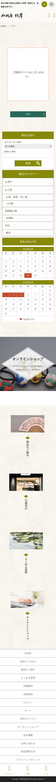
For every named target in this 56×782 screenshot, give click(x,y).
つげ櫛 (9, 204)
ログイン (28, 702)
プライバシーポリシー (28, 759)
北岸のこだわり (28, 661)
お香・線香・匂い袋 (16, 197)
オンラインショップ (28, 727)
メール (46, 769)
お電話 (28, 769)
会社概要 (28, 735)
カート (28, 710)
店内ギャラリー (28, 719)
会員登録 (28, 694)
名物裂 (9, 218)
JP (44, 4)
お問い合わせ (28, 743)
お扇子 (8, 182)
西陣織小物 (11, 211)
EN (51, 4)
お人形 (8, 190)
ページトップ (9, 769)
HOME (3, 26)
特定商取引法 (28, 751)
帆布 (8, 233)
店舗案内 (28, 686)
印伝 (7, 226)
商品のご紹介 (28, 669)
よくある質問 (28, 678)
